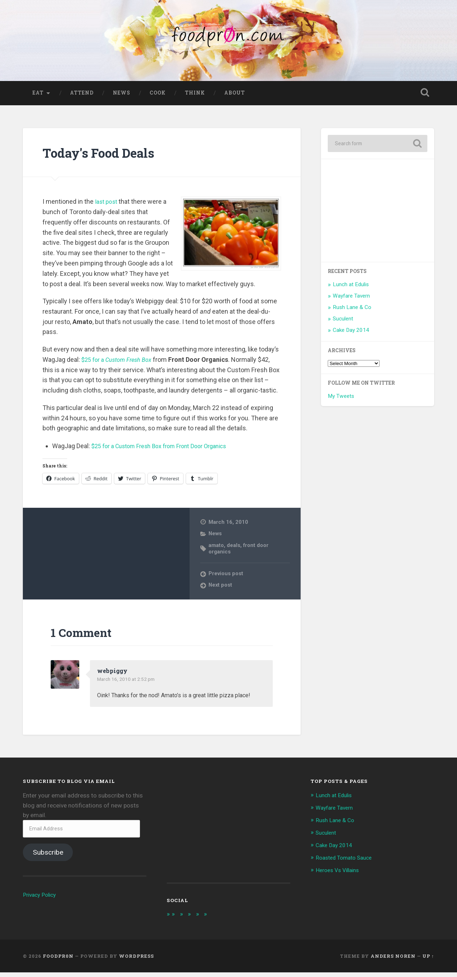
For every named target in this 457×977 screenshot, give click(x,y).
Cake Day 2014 (351, 334)
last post (107, 205)
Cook (158, 96)
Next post (221, 589)
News (121, 96)
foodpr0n (58, 960)
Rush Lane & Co (352, 311)
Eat (38, 96)
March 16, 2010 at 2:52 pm (129, 683)
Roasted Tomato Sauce (347, 860)
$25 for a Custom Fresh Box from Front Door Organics (167, 450)
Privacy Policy (41, 898)
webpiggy (113, 674)
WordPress (136, 960)
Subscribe (48, 856)
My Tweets (341, 400)
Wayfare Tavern (351, 300)
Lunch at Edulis (351, 288)
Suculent (343, 322)
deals (234, 549)
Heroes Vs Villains (340, 872)
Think (195, 96)
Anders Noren (393, 960)
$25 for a (120, 363)
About (234, 96)
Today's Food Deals (107, 156)
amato (217, 549)
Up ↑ (428, 960)
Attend (82, 96)
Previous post (227, 577)
